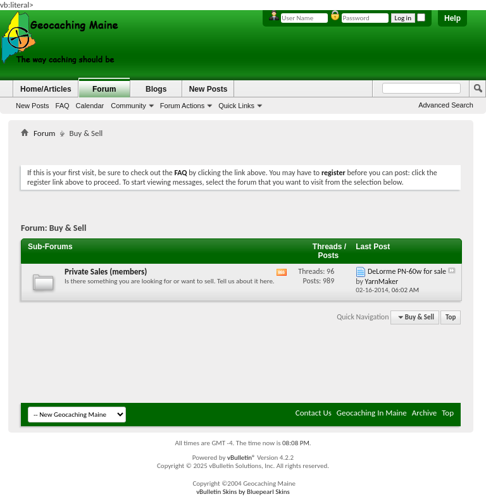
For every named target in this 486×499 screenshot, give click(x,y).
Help (452, 18)
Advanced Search (445, 105)
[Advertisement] (251, 149)
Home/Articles (46, 89)
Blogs (156, 89)
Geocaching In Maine (372, 412)
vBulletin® (241, 457)
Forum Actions (182, 105)
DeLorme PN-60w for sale (407, 271)
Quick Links (236, 105)
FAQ (63, 105)
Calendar (90, 105)
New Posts (32, 105)
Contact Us (314, 412)
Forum (104, 89)
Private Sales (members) (106, 271)
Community (128, 105)
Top (451, 317)
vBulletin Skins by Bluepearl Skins (243, 492)
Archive (424, 412)
